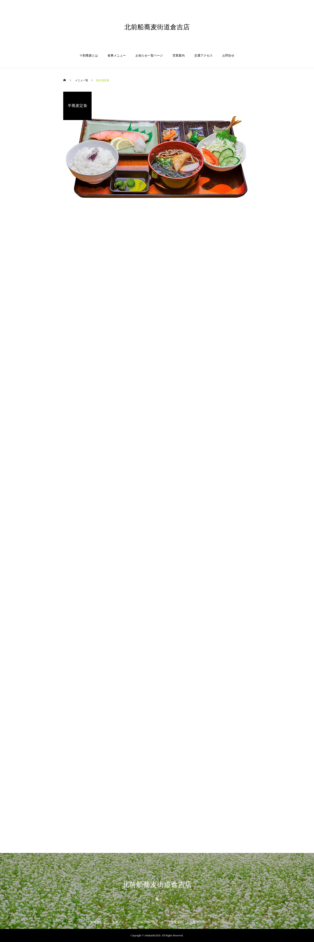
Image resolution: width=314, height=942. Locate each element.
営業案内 (178, 55)
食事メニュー (117, 55)
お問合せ (228, 55)
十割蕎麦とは (89, 55)
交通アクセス (203, 55)
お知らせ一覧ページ (149, 55)
